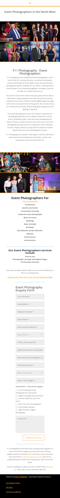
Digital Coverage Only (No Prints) (29, 396)
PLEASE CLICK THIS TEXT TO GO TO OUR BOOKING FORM (30, 277)
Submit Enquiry (33, 437)
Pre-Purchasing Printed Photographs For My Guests (26, 391)
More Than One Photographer (28, 404)
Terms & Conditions (13, 492)
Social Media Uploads (25, 407)
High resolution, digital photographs (25, 411)
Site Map (9, 487)
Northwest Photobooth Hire (31, 457)
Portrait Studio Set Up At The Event (28, 399)
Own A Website (21, 477)
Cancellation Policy (13, 483)
